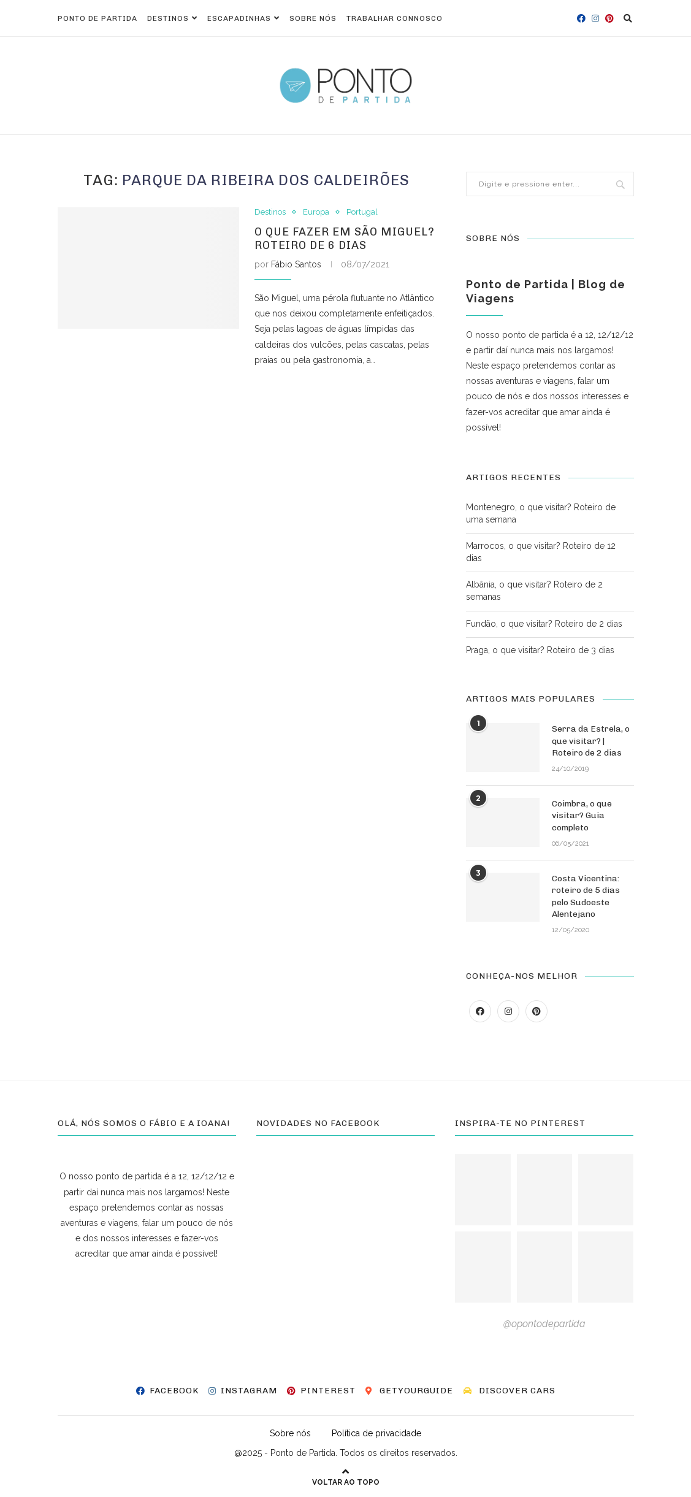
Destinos (168, 18)
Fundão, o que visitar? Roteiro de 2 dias (544, 624)
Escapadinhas (239, 18)
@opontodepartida (544, 1324)
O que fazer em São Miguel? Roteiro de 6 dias (344, 238)
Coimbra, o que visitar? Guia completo (582, 815)
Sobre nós (313, 18)
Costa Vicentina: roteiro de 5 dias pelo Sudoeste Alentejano (586, 896)
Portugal (362, 211)
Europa (316, 211)
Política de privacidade (376, 1433)
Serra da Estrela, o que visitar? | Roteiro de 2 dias (591, 741)
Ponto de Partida (97, 18)
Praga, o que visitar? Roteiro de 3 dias (540, 650)
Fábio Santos (296, 264)
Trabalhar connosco (394, 18)
